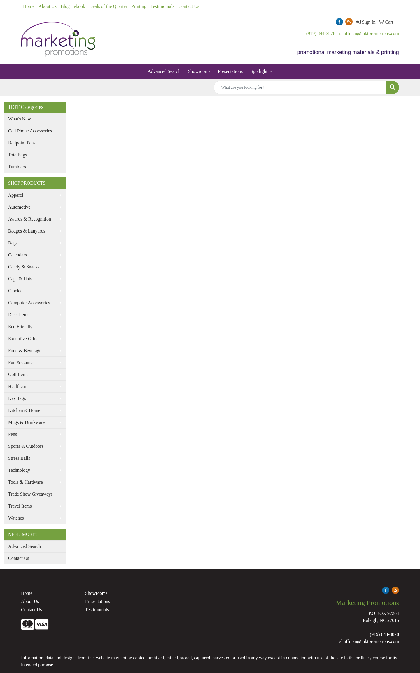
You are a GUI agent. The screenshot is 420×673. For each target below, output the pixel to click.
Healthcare (18, 386)
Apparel (15, 195)
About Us (47, 6)
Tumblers (17, 166)
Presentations (230, 71)
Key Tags (17, 398)
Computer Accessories (29, 302)
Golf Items (18, 374)
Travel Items (20, 506)
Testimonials (162, 6)
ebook (79, 6)
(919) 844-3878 (320, 33)
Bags (13, 242)
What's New (19, 118)
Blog (65, 6)
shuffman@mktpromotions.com (369, 33)
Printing (138, 6)
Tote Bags (17, 154)
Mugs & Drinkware (26, 422)
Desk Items (18, 314)
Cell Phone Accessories (30, 130)
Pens (12, 434)
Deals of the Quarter (108, 6)
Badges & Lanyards (26, 230)
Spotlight (261, 71)
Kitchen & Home (24, 410)
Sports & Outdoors (25, 446)
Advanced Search (164, 71)
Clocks (14, 290)
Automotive (19, 206)
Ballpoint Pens (22, 142)
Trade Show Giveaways (30, 494)
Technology (19, 470)
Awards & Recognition (29, 218)
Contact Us (188, 6)
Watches (16, 517)
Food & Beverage (24, 350)
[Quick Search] (300, 87)
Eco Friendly (20, 326)
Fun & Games (21, 362)
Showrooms (199, 71)
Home (28, 6)
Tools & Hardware (25, 482)
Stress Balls (19, 458)
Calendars (17, 254)
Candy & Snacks (24, 266)
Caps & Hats (20, 278)
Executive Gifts (22, 338)
